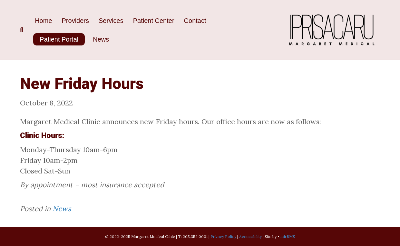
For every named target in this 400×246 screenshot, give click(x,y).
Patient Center (153, 20)
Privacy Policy (223, 236)
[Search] (25, 30)
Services (111, 20)
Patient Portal (59, 39)
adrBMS (287, 236)
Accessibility (251, 236)
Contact (195, 20)
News (101, 39)
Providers (75, 20)
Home (43, 20)
